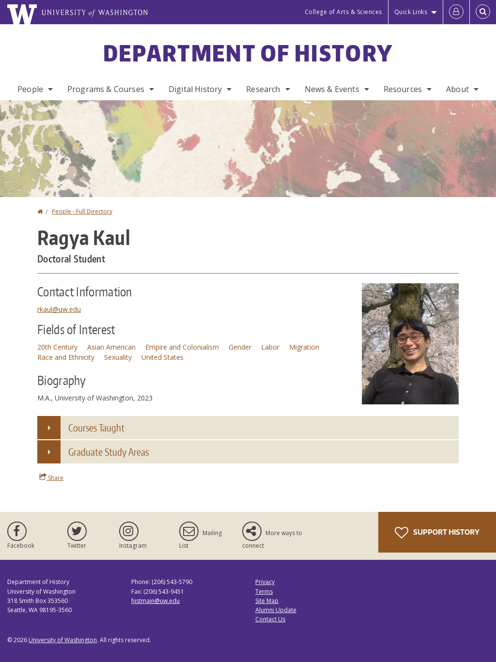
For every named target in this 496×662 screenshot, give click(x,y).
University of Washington (63, 640)
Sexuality (118, 357)
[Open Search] (483, 12)
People (30, 89)
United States (162, 357)
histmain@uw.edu (155, 601)
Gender (240, 347)
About (457, 89)
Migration (304, 347)
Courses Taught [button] (96, 427)
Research (263, 89)
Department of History (248, 53)
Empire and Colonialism (182, 347)
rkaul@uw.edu (59, 309)
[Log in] (456, 12)
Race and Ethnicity (65, 357)
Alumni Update (275, 610)
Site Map (267, 601)
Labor (270, 347)
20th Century (57, 347)
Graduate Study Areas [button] (108, 452)
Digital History (195, 89)
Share (51, 477)
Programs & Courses (105, 89)
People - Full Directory (82, 211)
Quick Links (411, 12)
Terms (264, 591)
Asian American (111, 347)
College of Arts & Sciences (343, 12)
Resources (403, 89)
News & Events (332, 89)
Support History (437, 532)
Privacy (265, 582)
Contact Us (270, 619)
